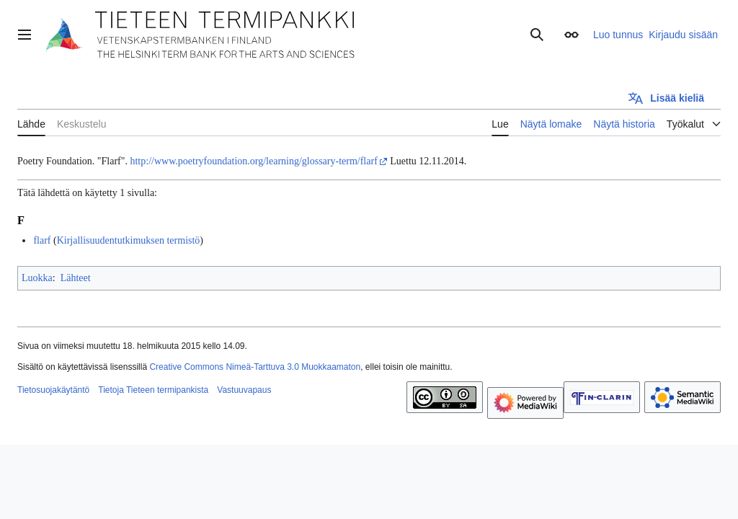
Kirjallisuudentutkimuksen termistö (128, 240)
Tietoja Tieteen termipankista (153, 390)
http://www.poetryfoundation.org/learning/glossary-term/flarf (253, 161)
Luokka (37, 277)
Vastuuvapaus (244, 390)
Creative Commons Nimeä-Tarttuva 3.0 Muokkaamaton (254, 367)
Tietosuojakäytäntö (53, 390)
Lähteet (76, 277)
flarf (41, 240)
